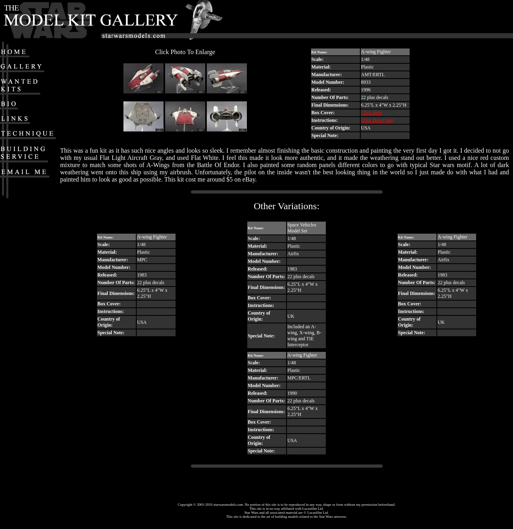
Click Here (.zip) (377, 120)
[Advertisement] (409, 20)
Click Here (371, 112)
